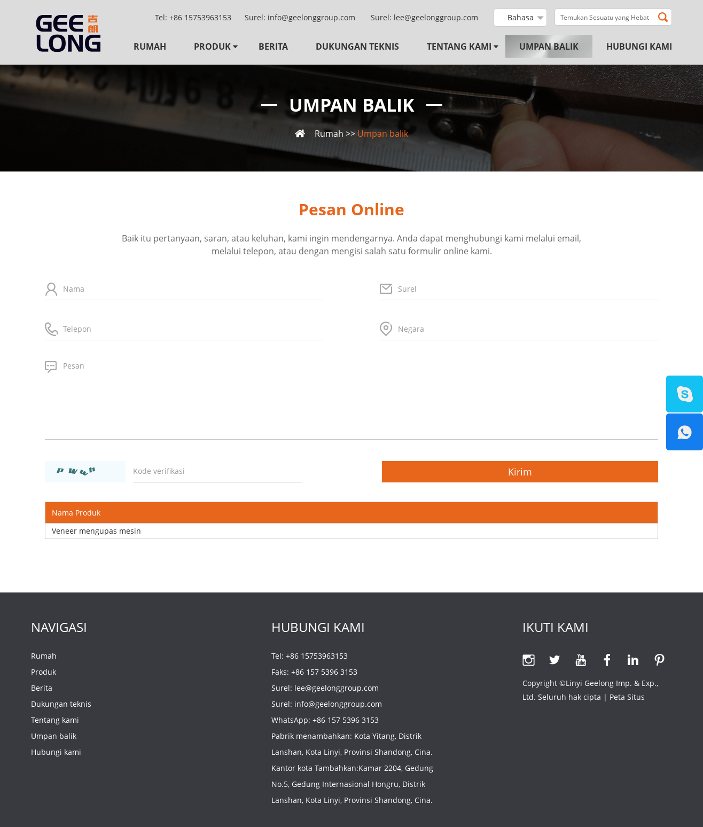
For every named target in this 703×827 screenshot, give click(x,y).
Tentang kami (459, 46)
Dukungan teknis (357, 46)
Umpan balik (549, 46)
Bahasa (520, 17)
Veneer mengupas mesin (96, 531)
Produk (212, 46)
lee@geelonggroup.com (436, 17)
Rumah (150, 46)
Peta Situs (627, 697)
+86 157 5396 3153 (346, 720)
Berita (273, 46)
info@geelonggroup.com (311, 17)
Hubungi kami (639, 46)
